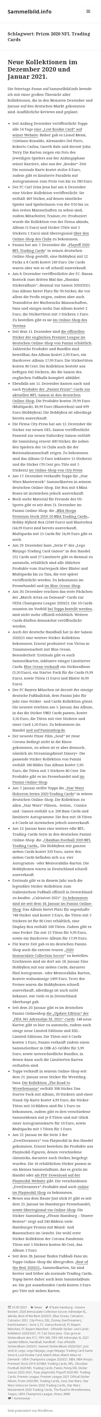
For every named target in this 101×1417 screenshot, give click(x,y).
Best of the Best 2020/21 (35, 1316)
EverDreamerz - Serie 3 (23, 1325)
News (38, 1307)
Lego (21, 1351)
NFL (70, 1364)
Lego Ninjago (36, 1351)
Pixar (37, 1372)
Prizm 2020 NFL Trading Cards (38, 1381)
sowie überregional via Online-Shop (44, 1209)
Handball (35, 1342)
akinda (12, 1316)
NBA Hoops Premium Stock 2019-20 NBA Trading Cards (50, 1361)
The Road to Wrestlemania (72, 1390)
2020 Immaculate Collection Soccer (43, 1312)
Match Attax (51, 1355)
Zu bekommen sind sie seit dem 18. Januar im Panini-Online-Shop (52, 903)
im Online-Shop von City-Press (55, 470)
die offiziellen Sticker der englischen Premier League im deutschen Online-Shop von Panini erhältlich (51, 337)
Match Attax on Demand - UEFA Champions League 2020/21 (44, 1357)
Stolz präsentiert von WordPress (30, 1411)
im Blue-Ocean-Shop (62, 585)
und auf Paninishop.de (45, 730)
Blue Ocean (61, 1316)
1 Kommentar (21, 1398)
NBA (72, 1359)
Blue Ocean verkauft (41, 666)
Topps (12, 1394)
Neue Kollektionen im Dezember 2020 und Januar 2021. (43, 69)
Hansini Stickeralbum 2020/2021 (60, 1346)
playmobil (48, 1372)
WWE (66, 1394)
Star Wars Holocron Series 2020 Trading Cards (48, 1383)
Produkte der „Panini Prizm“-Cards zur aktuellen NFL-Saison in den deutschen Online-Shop (51, 395)
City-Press (36, 1320)
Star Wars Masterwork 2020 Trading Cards (44, 1387)
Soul (64, 1381)
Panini (58, 1368)
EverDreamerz (71, 1320)
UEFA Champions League (35, 1394)
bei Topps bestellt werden (70, 608)
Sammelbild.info (29, 11)
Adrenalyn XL (77, 1312)
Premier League (28, 1377)
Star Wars (75, 1381)
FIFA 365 (44, 1338)
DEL (47, 1320)
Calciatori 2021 (18, 1320)
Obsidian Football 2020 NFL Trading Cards (48, 1366)
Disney (56, 1320)
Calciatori (76, 1316)
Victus (58, 1394)
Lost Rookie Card (30, 1355)
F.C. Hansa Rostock (53, 1325)
